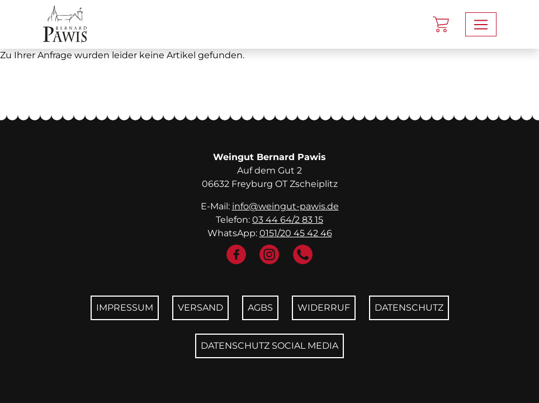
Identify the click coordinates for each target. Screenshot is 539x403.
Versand (200, 307)
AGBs (260, 307)
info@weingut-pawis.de (285, 206)
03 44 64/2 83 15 (287, 219)
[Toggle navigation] (481, 24)
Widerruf (323, 307)
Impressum (124, 307)
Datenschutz (409, 307)
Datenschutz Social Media (269, 345)
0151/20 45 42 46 (295, 233)
